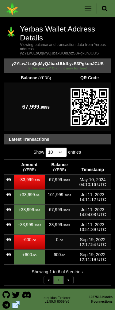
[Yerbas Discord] (26, 294)
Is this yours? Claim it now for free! (57, 68)
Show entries (57, 152)
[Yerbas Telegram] (6, 304)
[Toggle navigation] (88, 8)
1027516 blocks (101, 297)
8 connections (102, 301)
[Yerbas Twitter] (16, 294)
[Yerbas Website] (16, 304)
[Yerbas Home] (12, 8)
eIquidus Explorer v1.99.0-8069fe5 (57, 299)
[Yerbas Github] (6, 294)
